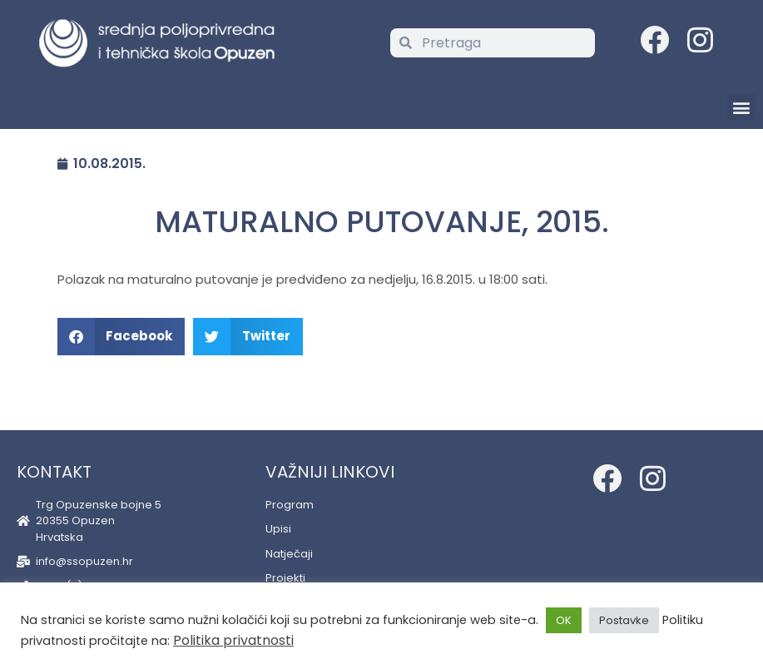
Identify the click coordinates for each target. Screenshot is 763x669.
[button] (741, 107)
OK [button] (564, 620)
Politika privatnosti (233, 640)
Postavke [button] (624, 620)
